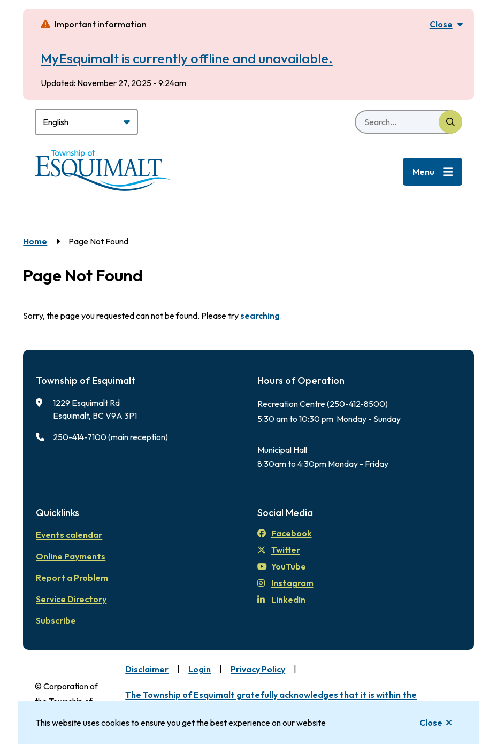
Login (199, 669)
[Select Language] (86, 122)
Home (35, 241)
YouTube (281, 566)
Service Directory (71, 599)
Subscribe (56, 620)
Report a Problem (72, 577)
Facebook (284, 533)
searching (260, 315)
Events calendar (69, 534)
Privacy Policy (258, 669)
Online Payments (70, 556)
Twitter (278, 549)
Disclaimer (147, 669)
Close (430, 722)
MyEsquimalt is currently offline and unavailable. (187, 58)
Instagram (285, 583)
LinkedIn (281, 599)
